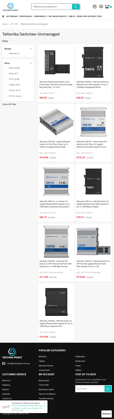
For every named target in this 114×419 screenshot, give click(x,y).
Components (40, 16)
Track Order (44, 385)
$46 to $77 (13, 73)
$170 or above (15, 96)
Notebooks (12, 16)
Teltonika (14, 53)
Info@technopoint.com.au (18, 363)
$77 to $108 (14, 79)
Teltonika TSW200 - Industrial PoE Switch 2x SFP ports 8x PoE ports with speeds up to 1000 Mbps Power (55, 264)
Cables (71, 16)
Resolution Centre (46, 389)
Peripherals (25, 16)
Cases (78, 366)
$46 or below (14, 68)
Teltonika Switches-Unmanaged (34, 24)
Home (4, 24)
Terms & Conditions (47, 394)
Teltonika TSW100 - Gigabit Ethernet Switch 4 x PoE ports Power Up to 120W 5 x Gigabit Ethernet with (54, 144)
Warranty (6, 394)
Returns (5, 389)
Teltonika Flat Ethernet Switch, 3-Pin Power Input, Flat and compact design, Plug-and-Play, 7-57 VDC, (56, 84)
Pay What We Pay (46, 398)
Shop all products (3, 16)
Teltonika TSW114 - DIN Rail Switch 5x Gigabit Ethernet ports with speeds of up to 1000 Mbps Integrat (92, 204)
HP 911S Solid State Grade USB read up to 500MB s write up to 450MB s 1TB (28, 406)
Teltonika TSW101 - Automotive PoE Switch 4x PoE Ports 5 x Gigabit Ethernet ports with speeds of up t (91, 144)
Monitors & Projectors (89, 16)
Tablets (78, 370)
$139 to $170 (14, 90)
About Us (6, 380)
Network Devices (58, 16)
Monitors (42, 356)
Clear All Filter (9, 104)
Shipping (6, 385)
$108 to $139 (14, 85)
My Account (44, 380)
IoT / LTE (14, 24)
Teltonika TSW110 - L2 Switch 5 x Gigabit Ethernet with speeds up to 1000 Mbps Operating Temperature (54, 204)
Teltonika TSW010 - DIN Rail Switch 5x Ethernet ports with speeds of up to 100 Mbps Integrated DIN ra (92, 84)
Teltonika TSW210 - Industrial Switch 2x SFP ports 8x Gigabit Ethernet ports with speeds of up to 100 (93, 264)
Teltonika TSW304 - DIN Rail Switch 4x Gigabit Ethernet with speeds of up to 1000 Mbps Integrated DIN (56, 323)
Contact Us (7, 398)
